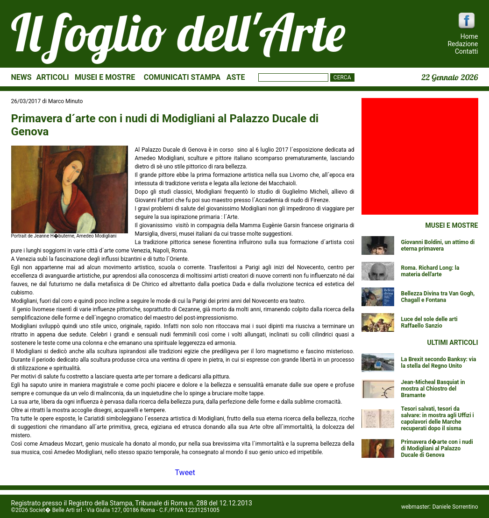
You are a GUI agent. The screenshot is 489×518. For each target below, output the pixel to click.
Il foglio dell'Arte (178, 32)
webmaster (415, 507)
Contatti (466, 51)
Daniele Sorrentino (455, 507)
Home (469, 36)
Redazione (462, 44)
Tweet (185, 472)
